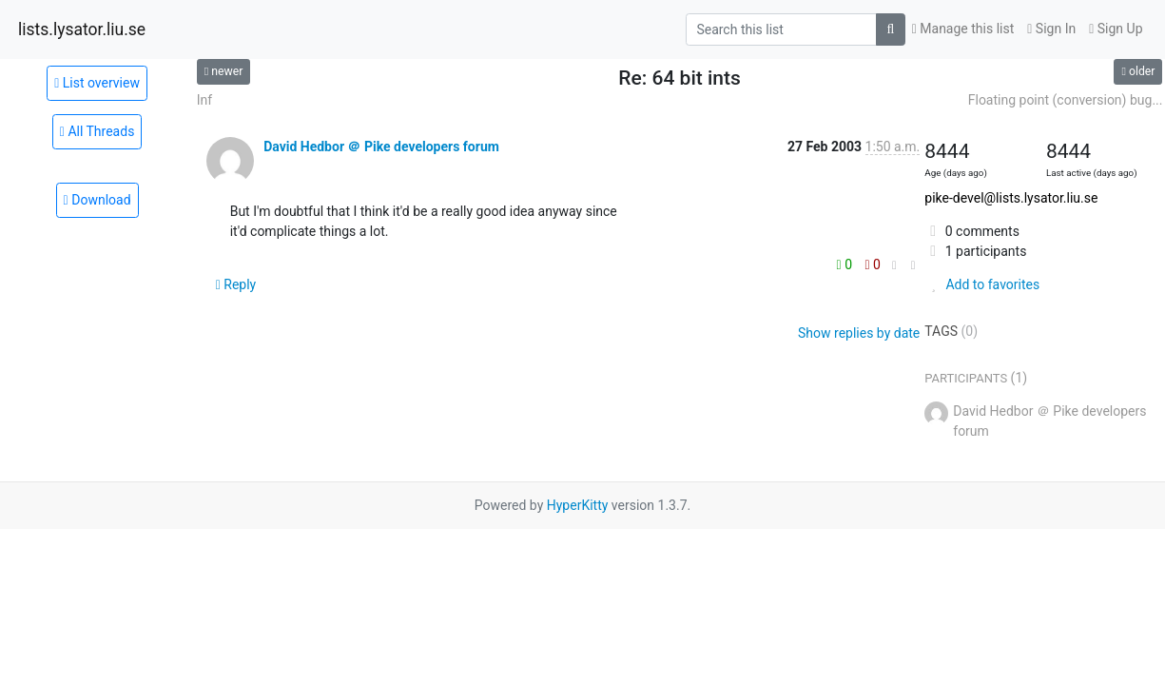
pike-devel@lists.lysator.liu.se (1010, 198)
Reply (236, 284)
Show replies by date (859, 333)
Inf (204, 100)
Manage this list (963, 28)
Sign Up (1115, 28)
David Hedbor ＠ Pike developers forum (381, 146)
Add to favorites (981, 284)
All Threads (97, 131)
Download (97, 199)
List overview (97, 82)
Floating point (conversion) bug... (1065, 100)
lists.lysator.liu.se (82, 29)
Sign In (1051, 28)
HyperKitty (578, 505)
